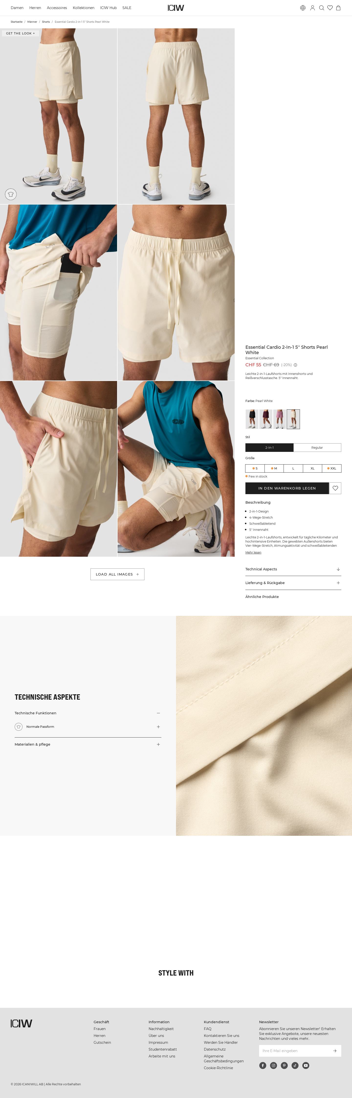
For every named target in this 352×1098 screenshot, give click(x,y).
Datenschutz (215, 1049)
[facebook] (263, 1065)
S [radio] (256, 468)
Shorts (46, 21)
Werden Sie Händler (221, 1042)
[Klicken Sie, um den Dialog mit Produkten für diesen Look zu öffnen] (29, 865)
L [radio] (293, 468)
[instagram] (273, 1065)
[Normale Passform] (11, 194)
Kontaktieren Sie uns (221, 1035)
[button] (58, 116)
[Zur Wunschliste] (330, 8)
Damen (17, 8)
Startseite (16, 21)
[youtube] (306, 1065)
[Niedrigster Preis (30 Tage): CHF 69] (295, 365)
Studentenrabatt (163, 1049)
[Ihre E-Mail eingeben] (293, 1051)
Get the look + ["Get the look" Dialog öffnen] (20, 33)
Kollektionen (83, 8)
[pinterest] (284, 1065)
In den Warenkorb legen (287, 488)
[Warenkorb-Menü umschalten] (338, 8)
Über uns (156, 1035)
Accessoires (57, 8)
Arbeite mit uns (162, 1056)
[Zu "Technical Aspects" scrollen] (293, 569)
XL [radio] (312, 468)
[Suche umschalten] (322, 8)
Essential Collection (259, 358)
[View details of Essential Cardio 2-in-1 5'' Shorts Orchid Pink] (279, 419)
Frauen (100, 1029)
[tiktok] (295, 1065)
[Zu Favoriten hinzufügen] (335, 488)
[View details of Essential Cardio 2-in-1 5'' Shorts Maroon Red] (265, 419)
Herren (35, 8)
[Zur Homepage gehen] (176, 8)
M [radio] (275, 468)
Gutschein (102, 1042)
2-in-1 (269, 447)
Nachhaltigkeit (161, 1029)
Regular (317, 447)
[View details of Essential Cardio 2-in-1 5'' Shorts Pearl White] (293, 419)
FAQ (207, 1029)
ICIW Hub (108, 8)
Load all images (118, 574)
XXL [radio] (333, 468)
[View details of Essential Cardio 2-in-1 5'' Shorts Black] (252, 419)
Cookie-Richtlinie (218, 1068)
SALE (126, 8)
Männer (32, 21)
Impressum (158, 1042)
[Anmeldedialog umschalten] (313, 8)
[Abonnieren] (335, 1051)
